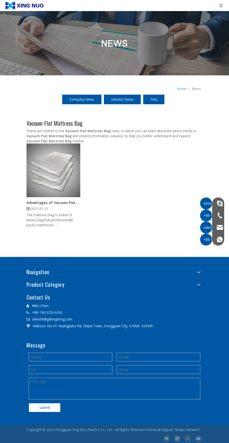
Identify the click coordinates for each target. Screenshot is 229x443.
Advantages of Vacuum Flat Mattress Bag (53, 202)
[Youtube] (198, 439)
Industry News (122, 99)
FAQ (153, 99)
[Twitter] (188, 439)
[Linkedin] (177, 439)
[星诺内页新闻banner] (114, 43)
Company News (81, 99)
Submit (44, 407)
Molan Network (187, 429)
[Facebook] (166, 439)
